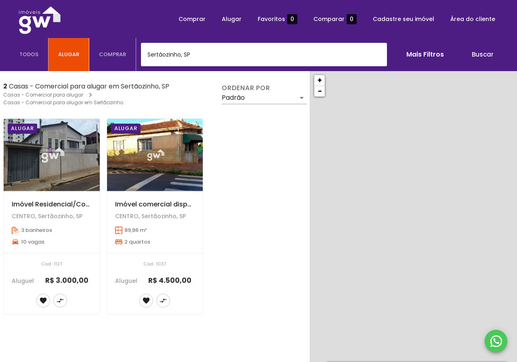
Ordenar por (246, 88)
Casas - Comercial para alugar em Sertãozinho (63, 102)
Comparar (335, 19)
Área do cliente (472, 19)
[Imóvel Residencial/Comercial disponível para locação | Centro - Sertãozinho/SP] (52, 155)
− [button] (320, 91)
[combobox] (264, 54)
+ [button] (319, 80)
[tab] (29, 54)
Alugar (232, 19)
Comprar (192, 19)
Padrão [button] (233, 97)
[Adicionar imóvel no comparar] (60, 300)
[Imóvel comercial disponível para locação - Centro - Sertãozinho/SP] (155, 155)
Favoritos (277, 19)
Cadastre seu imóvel (403, 19)
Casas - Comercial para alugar (43, 94)
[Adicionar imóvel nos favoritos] (43, 300)
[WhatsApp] (496, 341)
